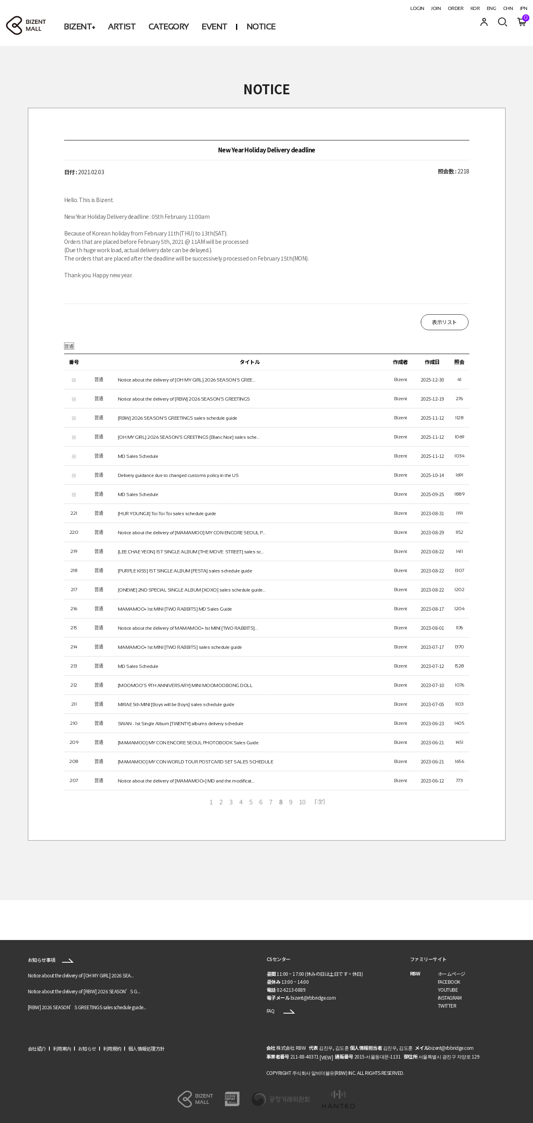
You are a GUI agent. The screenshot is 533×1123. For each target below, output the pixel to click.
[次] (319, 801)
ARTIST (121, 26)
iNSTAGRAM (450, 997)
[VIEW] (326, 1057)
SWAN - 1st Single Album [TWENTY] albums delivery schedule (181, 723)
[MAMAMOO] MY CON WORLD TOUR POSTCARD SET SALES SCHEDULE (195, 761)
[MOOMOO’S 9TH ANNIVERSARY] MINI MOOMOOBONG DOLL (185, 685)
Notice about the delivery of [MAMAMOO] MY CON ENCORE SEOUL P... (192, 532)
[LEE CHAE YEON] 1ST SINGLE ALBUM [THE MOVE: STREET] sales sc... (191, 551)
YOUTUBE (448, 989)
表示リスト (444, 322)
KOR (475, 8)
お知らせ (87, 1048)
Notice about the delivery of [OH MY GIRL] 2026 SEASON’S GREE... (187, 379)
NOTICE (260, 26)
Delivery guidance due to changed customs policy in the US (178, 475)
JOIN (436, 8)
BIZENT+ (79, 26)
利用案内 (62, 1048)
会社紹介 (37, 1048)
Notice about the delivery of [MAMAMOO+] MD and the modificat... (186, 780)
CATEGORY (168, 26)
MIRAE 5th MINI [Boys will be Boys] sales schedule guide (176, 704)
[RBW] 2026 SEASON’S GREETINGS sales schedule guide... (87, 1007)
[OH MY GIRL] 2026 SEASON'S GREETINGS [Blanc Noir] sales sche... (189, 437)
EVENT (214, 26)
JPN (523, 8)
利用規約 (112, 1048)
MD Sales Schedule (138, 456)
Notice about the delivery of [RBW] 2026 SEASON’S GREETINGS (184, 398)
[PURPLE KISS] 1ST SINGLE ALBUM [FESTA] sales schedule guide (185, 570)
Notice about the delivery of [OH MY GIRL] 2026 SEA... (81, 975)
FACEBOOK (449, 981)
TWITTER (447, 1005)
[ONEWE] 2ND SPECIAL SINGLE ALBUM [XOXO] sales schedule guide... (192, 589)
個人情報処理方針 (146, 1048)
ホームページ (451, 973)
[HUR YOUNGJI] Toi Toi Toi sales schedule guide (167, 513)
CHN (508, 8)
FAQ (281, 1011)
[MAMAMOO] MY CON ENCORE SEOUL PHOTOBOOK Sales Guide (188, 742)
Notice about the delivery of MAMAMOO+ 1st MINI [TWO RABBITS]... (188, 628)
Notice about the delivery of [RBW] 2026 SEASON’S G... (84, 991)
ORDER (456, 8)
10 (302, 801)
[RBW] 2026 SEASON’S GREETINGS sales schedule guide (177, 417)
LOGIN (417, 8)
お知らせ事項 (51, 959)
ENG (491, 8)
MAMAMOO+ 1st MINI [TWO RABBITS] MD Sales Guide (175, 608)
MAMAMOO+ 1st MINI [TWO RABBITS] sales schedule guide (180, 647)
